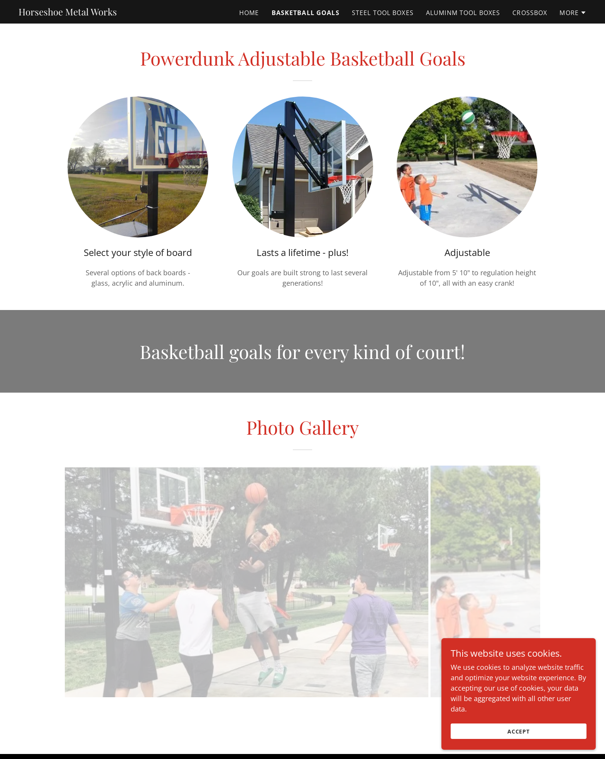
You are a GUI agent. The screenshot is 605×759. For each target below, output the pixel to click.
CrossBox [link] (529, 12)
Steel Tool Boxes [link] (383, 12)
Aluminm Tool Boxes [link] (463, 12)
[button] (572, 12)
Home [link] (249, 12)
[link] (68, 12)
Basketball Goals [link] (306, 12)
